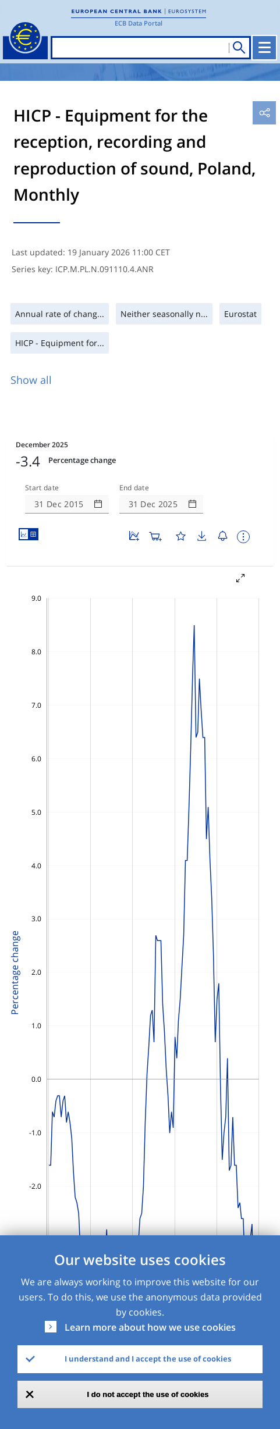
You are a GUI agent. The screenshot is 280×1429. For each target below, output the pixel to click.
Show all (31, 380)
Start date (42, 488)
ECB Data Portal (138, 23)
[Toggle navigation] (264, 47)
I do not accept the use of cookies (148, 1394)
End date (134, 488)
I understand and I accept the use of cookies (148, 1358)
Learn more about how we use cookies (150, 1327)
